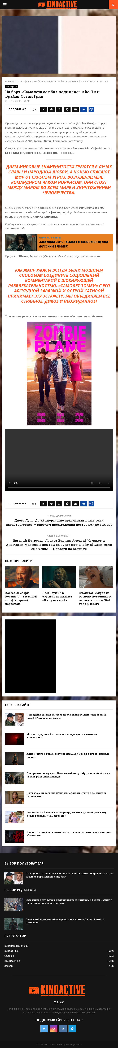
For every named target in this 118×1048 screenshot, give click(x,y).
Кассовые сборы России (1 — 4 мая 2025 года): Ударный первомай (21, 598)
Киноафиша (11, 87)
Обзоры (9, 955)
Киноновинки (12, 945)
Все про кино (12, 960)
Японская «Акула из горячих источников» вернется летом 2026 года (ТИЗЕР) (95, 598)
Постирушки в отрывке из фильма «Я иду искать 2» (57, 596)
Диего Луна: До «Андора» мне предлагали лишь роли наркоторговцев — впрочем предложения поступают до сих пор (59, 522)
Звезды (8, 966)
